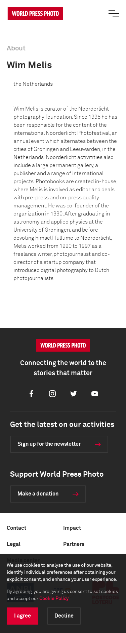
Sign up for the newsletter (49, 444)
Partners (73, 544)
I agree (22, 616)
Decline (64, 616)
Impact (72, 528)
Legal (13, 544)
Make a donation (37, 494)
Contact (16, 528)
